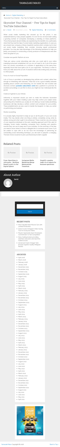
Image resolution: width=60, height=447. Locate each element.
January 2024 (22, 321)
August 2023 (22, 333)
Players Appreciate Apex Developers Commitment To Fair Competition (30, 234)
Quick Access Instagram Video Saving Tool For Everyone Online (30, 229)
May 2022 (21, 369)
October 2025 (22, 272)
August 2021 (22, 390)
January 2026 (22, 264)
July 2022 (21, 364)
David (9, 30)
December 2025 (23, 267)
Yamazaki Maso (30, 3)
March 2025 (22, 288)
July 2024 (21, 307)
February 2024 (23, 319)
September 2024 (23, 302)
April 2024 (21, 314)
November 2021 (23, 383)
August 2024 (22, 305)
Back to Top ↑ (54, 444)
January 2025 (22, 293)
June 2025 (21, 281)
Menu (4, 8)
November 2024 (23, 298)
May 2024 (21, 312)
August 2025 (22, 276)
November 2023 (23, 326)
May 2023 (21, 340)
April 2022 (21, 371)
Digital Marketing (37, 30)
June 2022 (21, 366)
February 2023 (23, 347)
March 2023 (22, 345)
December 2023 (23, 324)
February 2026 (23, 262)
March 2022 (22, 373)
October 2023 (22, 328)
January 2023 (22, 350)
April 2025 (21, 286)
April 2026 (21, 257)
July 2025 (21, 279)
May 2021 (21, 397)
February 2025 (23, 290)
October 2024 (22, 300)
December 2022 (23, 352)
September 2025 (23, 274)
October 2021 (22, 385)
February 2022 (23, 376)
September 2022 (23, 359)
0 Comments (51, 30)
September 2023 (23, 331)
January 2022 (22, 378)
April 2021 (21, 399)
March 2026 (22, 260)
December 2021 (23, 380)
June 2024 (21, 309)
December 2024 (23, 295)
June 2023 (21, 338)
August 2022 (22, 361)
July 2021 (21, 392)
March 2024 (22, 316)
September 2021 (23, 387)
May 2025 (21, 283)
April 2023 (21, 343)
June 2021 (21, 395)
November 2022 (23, 354)
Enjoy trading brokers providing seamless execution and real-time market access (29, 238)
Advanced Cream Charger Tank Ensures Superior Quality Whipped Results (29, 244)
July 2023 (21, 335)
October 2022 (22, 357)
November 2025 (23, 269)
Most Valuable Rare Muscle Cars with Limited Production (30, 225)
